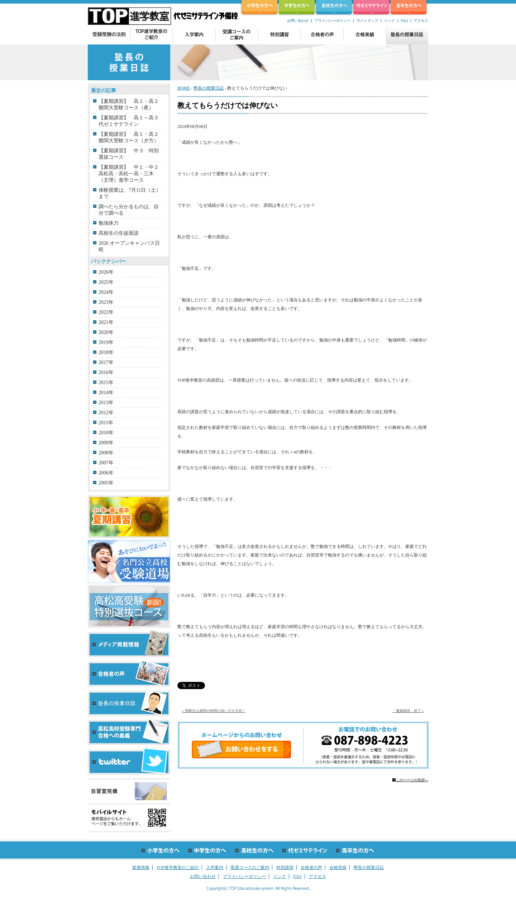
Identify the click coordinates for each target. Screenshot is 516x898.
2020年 (106, 332)
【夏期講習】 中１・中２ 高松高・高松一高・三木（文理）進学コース (131, 173)
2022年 (106, 312)
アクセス (421, 21)
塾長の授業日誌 (209, 88)
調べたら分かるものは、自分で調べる (129, 210)
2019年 (106, 342)
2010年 (106, 432)
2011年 (106, 422)
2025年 (106, 282)
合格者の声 (311, 867)
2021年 (106, 322)
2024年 (106, 292)
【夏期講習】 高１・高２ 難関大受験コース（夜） (132, 104)
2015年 (106, 382)
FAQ (404, 21)
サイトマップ (367, 21)
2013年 (106, 402)
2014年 (106, 392)
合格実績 (338, 867)
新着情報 (140, 867)
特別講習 (284, 867)
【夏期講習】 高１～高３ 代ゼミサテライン (131, 121)
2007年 (106, 462)
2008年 (106, 452)
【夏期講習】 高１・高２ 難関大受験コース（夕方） (132, 137)
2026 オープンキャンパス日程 (129, 246)
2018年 (106, 352)
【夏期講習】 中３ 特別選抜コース (129, 154)
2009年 (106, 442)
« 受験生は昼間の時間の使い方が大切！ (214, 711)
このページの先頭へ (412, 780)
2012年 (106, 412)
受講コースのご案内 (249, 867)
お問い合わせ (298, 21)
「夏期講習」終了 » (408, 711)
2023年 (106, 302)
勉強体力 (109, 223)
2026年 (106, 272)
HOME (183, 88)
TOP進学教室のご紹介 (178, 867)
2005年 (106, 483)
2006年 (106, 473)
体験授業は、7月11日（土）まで (130, 193)
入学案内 (214, 867)
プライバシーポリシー (332, 21)
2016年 (106, 372)
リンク (389, 21)
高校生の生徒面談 (119, 233)
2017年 (106, 362)
